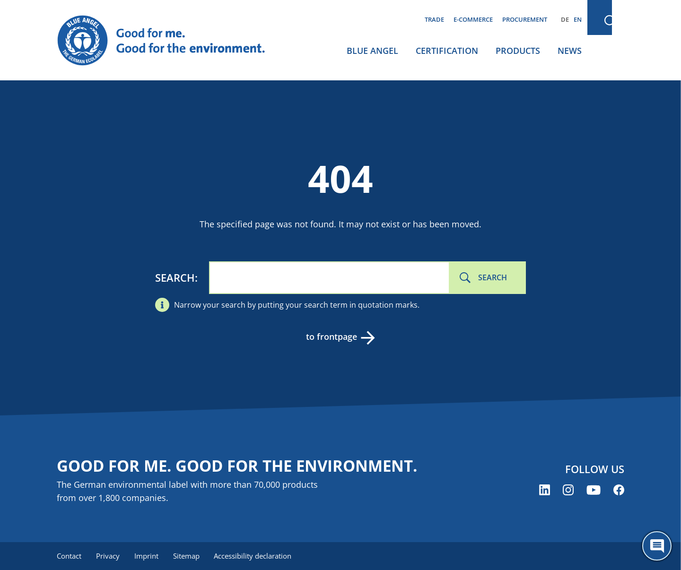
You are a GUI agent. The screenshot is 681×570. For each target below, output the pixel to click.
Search (175, 277)
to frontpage (331, 336)
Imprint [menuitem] (147, 556)
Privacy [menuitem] (108, 556)
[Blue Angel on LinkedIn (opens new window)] (544, 490)
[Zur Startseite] (170, 40)
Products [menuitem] (518, 50)
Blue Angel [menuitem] (372, 50)
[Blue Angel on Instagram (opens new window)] (568, 490)
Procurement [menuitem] (524, 19)
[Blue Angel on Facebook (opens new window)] (618, 490)
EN (578, 19)
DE (565, 19)
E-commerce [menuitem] (473, 19)
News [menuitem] (570, 50)
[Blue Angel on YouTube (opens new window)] (593, 490)
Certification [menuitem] (447, 50)
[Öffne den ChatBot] (657, 546)
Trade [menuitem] (434, 19)
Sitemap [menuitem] (188, 556)
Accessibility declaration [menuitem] (255, 556)
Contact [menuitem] (69, 556)
